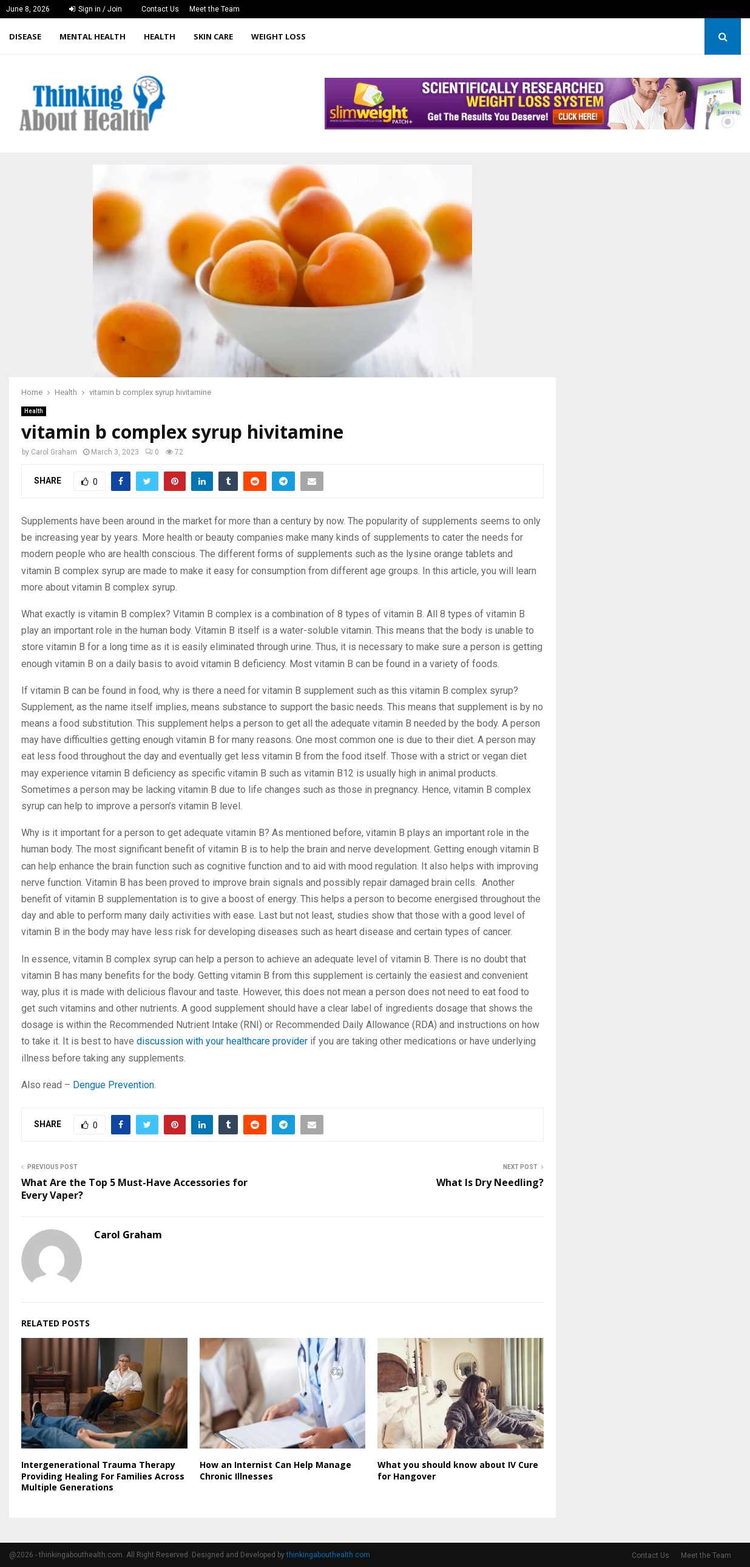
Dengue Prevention (113, 1085)
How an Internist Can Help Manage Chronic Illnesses (275, 1470)
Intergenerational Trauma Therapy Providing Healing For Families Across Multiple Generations (102, 1475)
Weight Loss (278, 36)
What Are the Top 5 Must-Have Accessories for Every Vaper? (134, 1189)
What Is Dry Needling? (490, 1182)
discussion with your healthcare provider (222, 1041)
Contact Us (160, 9)
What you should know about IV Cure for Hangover (457, 1470)
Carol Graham (54, 452)
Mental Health (92, 36)
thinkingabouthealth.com (328, 1555)
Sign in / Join (95, 9)
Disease (25, 36)
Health (159, 36)
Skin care (213, 36)
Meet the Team (214, 9)
